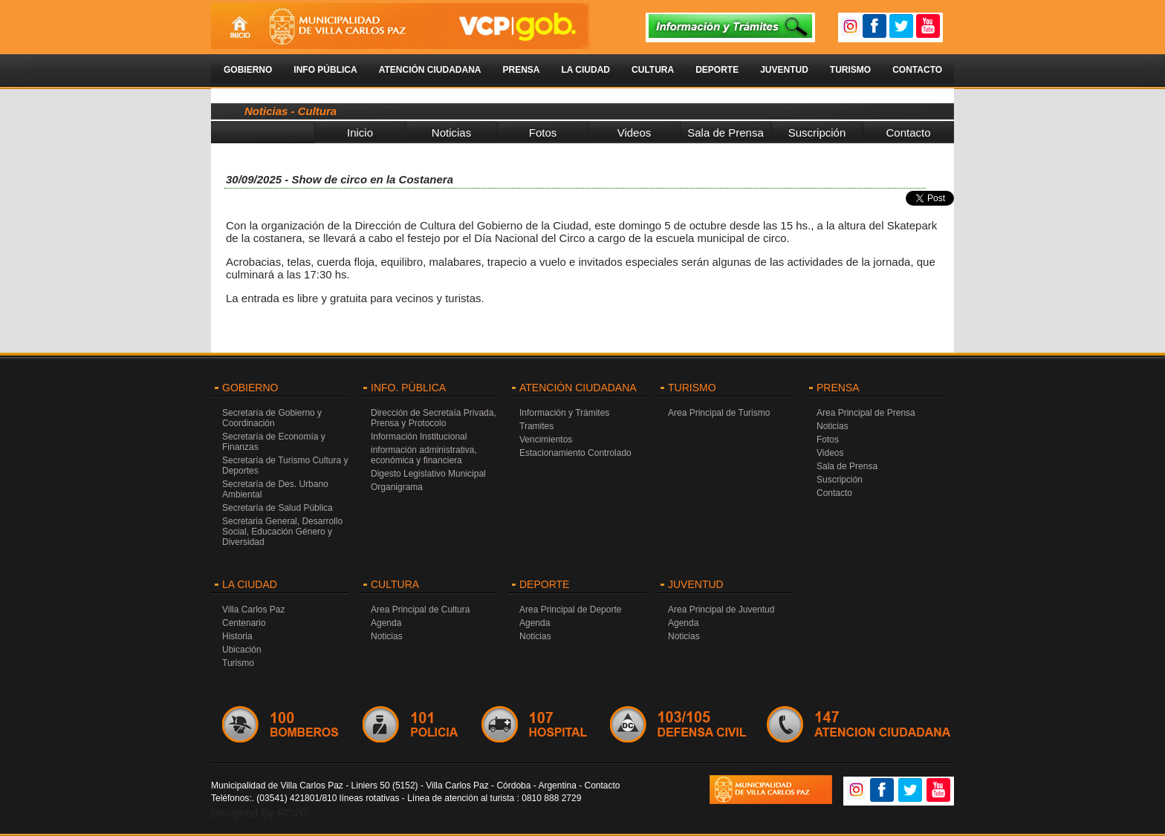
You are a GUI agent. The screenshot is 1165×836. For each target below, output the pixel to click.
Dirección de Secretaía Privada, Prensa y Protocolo (433, 418)
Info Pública (325, 70)
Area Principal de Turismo (719, 413)
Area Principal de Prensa (866, 413)
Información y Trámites (564, 413)
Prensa (520, 70)
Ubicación (242, 649)
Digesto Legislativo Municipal (428, 473)
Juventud (784, 70)
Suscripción (817, 132)
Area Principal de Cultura (420, 609)
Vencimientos (545, 439)
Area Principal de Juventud (721, 609)
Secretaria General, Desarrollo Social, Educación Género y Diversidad (282, 531)
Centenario (244, 623)
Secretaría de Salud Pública (277, 508)
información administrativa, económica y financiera (424, 455)
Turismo (850, 70)
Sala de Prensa (725, 132)
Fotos (543, 132)
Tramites (536, 426)
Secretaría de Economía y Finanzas (273, 441)
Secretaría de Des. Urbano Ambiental (275, 489)
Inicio (360, 132)
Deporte (717, 70)
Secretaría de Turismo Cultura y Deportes (285, 465)
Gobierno (248, 70)
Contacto (917, 70)
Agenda (386, 623)
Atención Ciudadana (430, 70)
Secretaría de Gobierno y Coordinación (272, 418)
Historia (237, 636)
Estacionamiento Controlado (575, 453)
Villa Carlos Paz (253, 609)
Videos (634, 132)
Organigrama (397, 487)
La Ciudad (585, 70)
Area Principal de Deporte (570, 609)
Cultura (653, 70)
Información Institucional (419, 436)
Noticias (451, 132)
